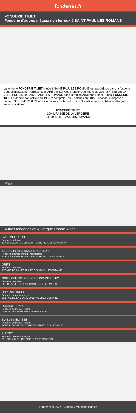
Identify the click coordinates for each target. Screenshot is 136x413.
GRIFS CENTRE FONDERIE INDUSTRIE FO (30, 278)
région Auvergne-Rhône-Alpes (93, 94)
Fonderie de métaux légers (16, 295)
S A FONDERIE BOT (15, 237)
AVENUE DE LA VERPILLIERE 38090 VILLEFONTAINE (32, 270)
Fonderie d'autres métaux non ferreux (22, 253)
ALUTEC (7, 333)
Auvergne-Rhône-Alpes (56, 229)
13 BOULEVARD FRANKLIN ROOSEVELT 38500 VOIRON (33, 256)
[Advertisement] (68, 55)
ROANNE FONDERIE (15, 305)
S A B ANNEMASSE (14, 319)
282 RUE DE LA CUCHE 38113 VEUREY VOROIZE (30, 297)
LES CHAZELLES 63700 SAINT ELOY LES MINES (29, 284)
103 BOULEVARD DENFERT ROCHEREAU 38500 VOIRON (34, 242)
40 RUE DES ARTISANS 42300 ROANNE (24, 311)
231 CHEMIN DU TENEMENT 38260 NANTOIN (27, 339)
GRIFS (6, 264)
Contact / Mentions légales (80, 406)
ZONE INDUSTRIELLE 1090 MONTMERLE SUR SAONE (32, 325)
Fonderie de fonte (11, 240)
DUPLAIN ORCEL (13, 292)
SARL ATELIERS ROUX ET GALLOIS (25, 250)
